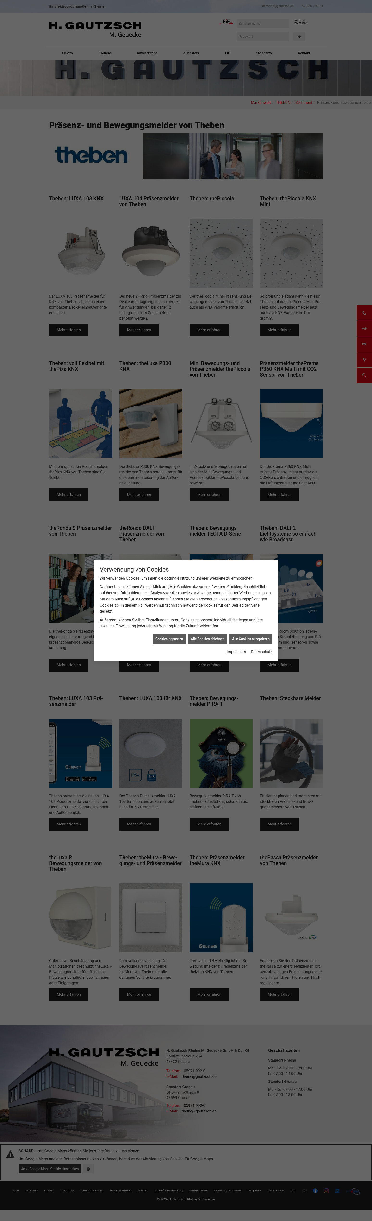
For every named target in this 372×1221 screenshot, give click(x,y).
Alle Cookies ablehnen (207, 639)
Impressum (236, 651)
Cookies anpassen (169, 639)
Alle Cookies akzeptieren (251, 639)
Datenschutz (261, 651)
